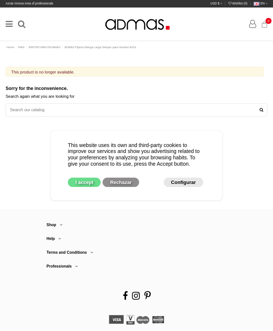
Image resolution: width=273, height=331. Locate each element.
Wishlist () (238, 3)
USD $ (216, 3)
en (260, 3)
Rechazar (121, 182)
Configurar (183, 182)
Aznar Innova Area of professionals (29, 3)
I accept (84, 182)
